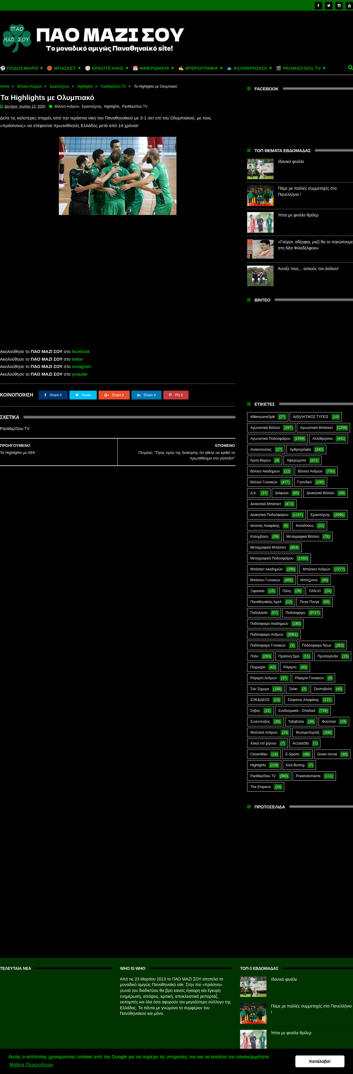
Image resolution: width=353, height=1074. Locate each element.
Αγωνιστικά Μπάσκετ (316, 428)
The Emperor (260, 787)
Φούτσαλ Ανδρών (264, 732)
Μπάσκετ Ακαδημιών (266, 569)
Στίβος (255, 711)
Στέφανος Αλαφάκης (303, 700)
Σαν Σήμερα (259, 689)
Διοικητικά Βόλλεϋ (320, 493)
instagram (81, 366)
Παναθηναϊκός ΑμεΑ (266, 602)
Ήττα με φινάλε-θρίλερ (298, 215)
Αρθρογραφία (300, 449)
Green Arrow (327, 754)
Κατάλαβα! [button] (320, 1061)
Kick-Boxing (295, 765)
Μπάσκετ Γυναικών (265, 580)
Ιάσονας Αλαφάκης (265, 526)
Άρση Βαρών (260, 460)
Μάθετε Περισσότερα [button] (31, 1064)
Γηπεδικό (304, 482)
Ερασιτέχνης (59, 86)
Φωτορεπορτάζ (307, 732)
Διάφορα (282, 493)
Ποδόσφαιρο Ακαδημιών (269, 624)
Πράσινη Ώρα (289, 656)
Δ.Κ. (253, 493)
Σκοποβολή (323, 689)
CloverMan (258, 754)
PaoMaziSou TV (113, 86)
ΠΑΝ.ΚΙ (315, 591)
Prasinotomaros (308, 776)
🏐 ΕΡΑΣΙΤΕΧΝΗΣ (104, 68)
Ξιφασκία (257, 591)
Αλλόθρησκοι (322, 439)
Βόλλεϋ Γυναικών (263, 482)
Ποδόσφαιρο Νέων (317, 645)
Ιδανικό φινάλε (291, 161)
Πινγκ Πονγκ (309, 602)
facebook (81, 351)
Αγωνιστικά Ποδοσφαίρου (270, 439)
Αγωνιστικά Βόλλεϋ (265, 428)
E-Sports (292, 754)
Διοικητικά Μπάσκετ (265, 504)
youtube (79, 374)
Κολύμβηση (259, 536)
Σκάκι (293, 689)
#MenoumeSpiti (262, 417)
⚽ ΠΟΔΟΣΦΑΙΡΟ (19, 68)
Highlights (85, 86)
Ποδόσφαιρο (295, 613)
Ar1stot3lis (301, 743)
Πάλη (287, 591)
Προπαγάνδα (327, 656)
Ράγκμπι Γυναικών (309, 678)
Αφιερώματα (296, 460)
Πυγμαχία (257, 667)
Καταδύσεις (305, 526)
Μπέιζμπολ (309, 580)
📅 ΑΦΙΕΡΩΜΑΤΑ (151, 68)
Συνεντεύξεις (260, 722)
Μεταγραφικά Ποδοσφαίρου (272, 558)
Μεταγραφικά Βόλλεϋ (303, 536)
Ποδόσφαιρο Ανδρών (266, 634)
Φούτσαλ (329, 722)
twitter (78, 359)
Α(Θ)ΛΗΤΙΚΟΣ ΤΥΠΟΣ (311, 417)
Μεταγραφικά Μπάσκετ (268, 547)
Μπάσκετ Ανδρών (316, 569)
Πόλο (254, 656)
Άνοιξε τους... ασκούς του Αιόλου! (308, 268)
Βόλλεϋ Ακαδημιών (265, 471)
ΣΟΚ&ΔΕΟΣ (260, 700)
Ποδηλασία (258, 613)
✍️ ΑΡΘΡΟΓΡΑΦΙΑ (198, 68)
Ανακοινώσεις (261, 449)
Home (4, 86)
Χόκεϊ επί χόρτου (263, 743)
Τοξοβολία (296, 722)
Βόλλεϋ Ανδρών (29, 86)
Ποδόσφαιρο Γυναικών (268, 645)
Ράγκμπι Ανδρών (263, 678)
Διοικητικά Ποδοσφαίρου (269, 515)
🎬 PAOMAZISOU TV (298, 68)
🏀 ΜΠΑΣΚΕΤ (61, 68)
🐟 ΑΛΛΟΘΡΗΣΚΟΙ (247, 68)
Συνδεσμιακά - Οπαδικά (296, 711)
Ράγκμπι (290, 667)
